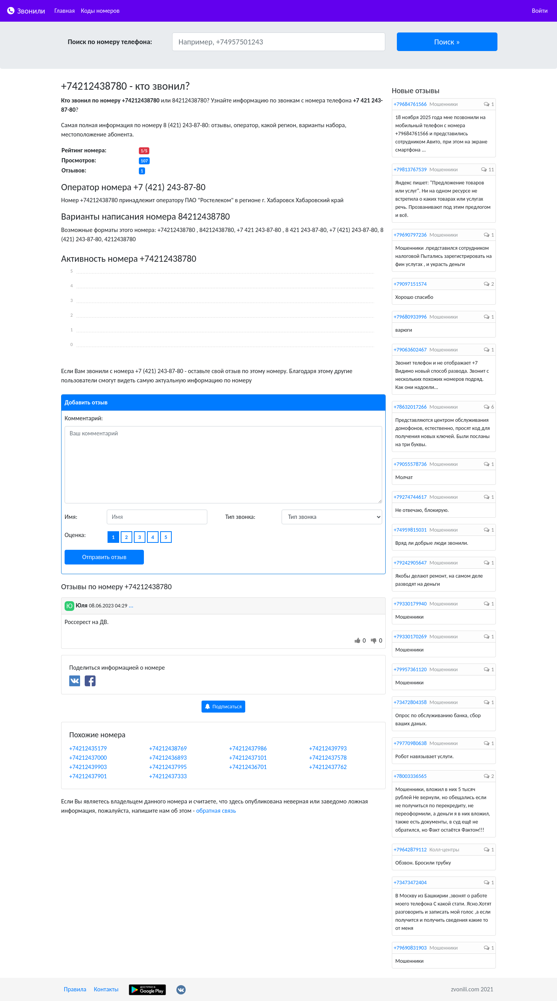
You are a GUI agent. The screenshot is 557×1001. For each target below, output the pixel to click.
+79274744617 (410, 497)
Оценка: (75, 535)
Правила (75, 989)
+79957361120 (410, 669)
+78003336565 (410, 776)
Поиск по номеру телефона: (110, 42)
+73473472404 (410, 882)
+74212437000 (88, 757)
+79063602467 (410, 349)
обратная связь (216, 810)
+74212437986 (248, 748)
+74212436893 (168, 757)
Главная (65, 10)
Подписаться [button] (223, 706)
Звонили (25, 10)
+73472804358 (410, 702)
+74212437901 (88, 776)
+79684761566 (410, 104)
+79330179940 (410, 603)
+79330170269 (410, 636)
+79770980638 (410, 743)
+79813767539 (410, 169)
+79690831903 (410, 948)
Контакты (106, 989)
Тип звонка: (241, 516)
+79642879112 (410, 849)
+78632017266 (410, 407)
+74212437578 (328, 757)
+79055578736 (410, 464)
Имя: (71, 516)
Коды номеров (100, 10)
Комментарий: (84, 418)
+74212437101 (248, 757)
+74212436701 (248, 767)
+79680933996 (410, 317)
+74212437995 (168, 767)
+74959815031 (410, 530)
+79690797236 (410, 235)
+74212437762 (328, 767)
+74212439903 (88, 767)
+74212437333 (168, 776)
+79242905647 (410, 562)
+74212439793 (328, 748)
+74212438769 (168, 748)
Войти (540, 10)
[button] (447, 41)
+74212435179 (88, 748)
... (131, 605)
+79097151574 (410, 284)
